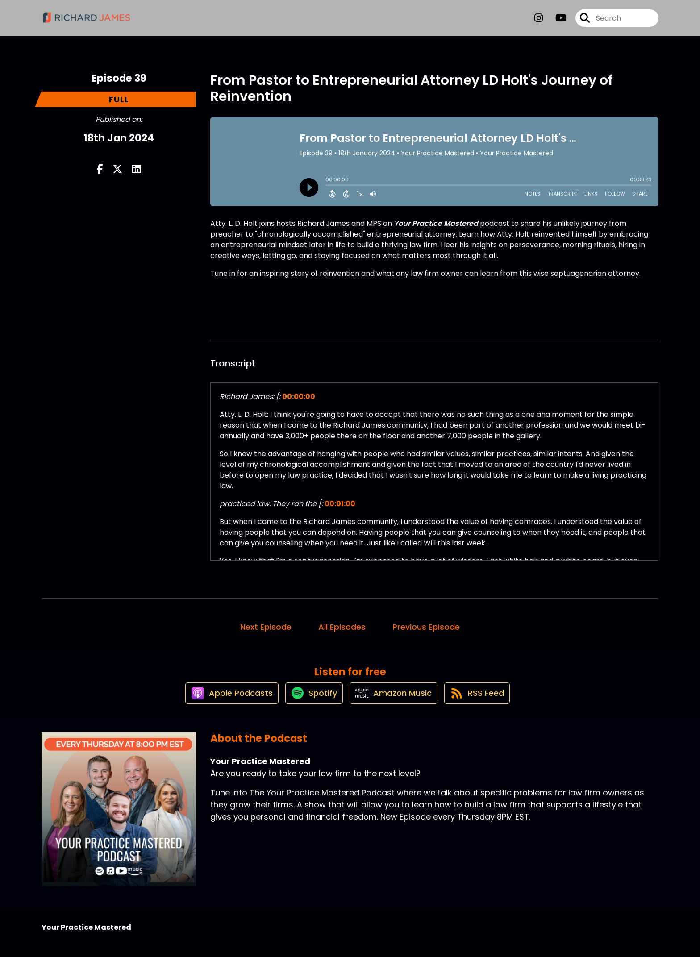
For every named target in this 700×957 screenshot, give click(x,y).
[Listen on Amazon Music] (394, 702)
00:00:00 (298, 396)
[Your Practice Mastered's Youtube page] (556, 22)
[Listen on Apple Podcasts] (222, 702)
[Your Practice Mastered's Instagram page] (538, 22)
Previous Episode (426, 626)
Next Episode (266, 626)
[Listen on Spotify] (309, 702)
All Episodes (342, 626)
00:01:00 (340, 504)
